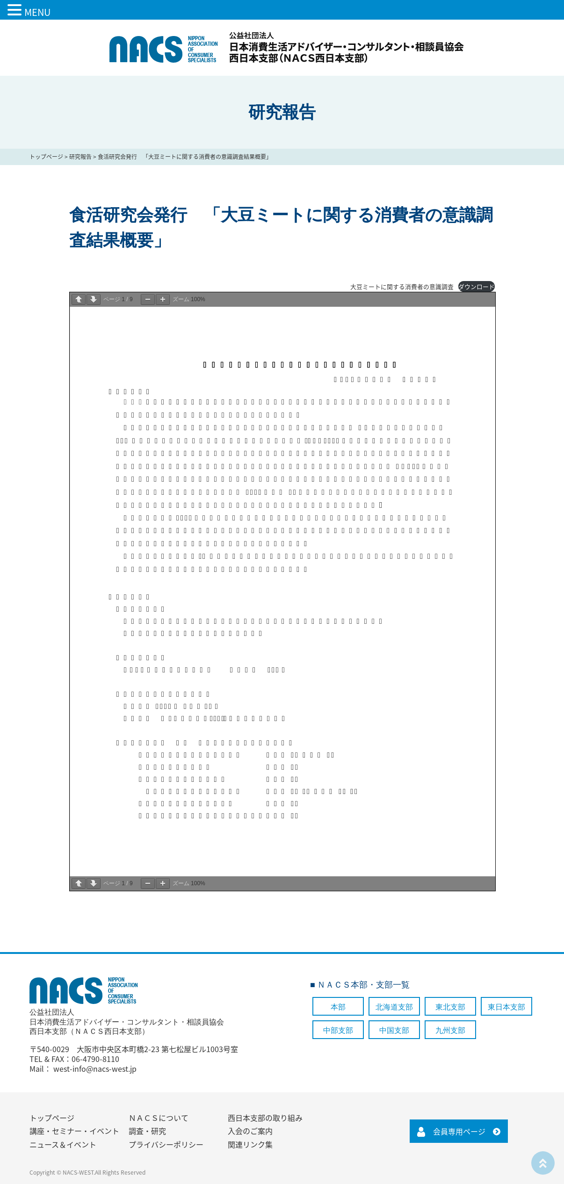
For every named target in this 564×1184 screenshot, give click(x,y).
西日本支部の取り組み (265, 1117)
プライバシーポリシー (166, 1144)
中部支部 (338, 1030)
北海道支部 (394, 1007)
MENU (37, 12)
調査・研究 (147, 1130)
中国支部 (394, 1030)
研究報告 (80, 156)
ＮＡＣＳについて (158, 1117)
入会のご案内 (250, 1130)
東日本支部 (506, 1007)
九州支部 (450, 1030)
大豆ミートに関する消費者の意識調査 (402, 286)
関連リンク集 (250, 1144)
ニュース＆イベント (62, 1144)
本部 (338, 1007)
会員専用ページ (459, 1131)
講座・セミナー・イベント (74, 1130)
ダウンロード (476, 286)
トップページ (46, 156)
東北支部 (450, 1007)
